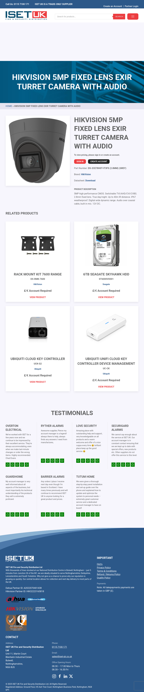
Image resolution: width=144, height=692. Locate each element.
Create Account (98, 119)
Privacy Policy (104, 525)
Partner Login (131, 2)
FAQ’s (99, 521)
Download (90, 138)
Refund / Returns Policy (108, 531)
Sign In (80, 119)
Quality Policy (103, 535)
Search (119, 11)
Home (9, 63)
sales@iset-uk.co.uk (62, 614)
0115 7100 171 (59, 604)
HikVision (86, 131)
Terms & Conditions (107, 528)
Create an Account (112, 2)
